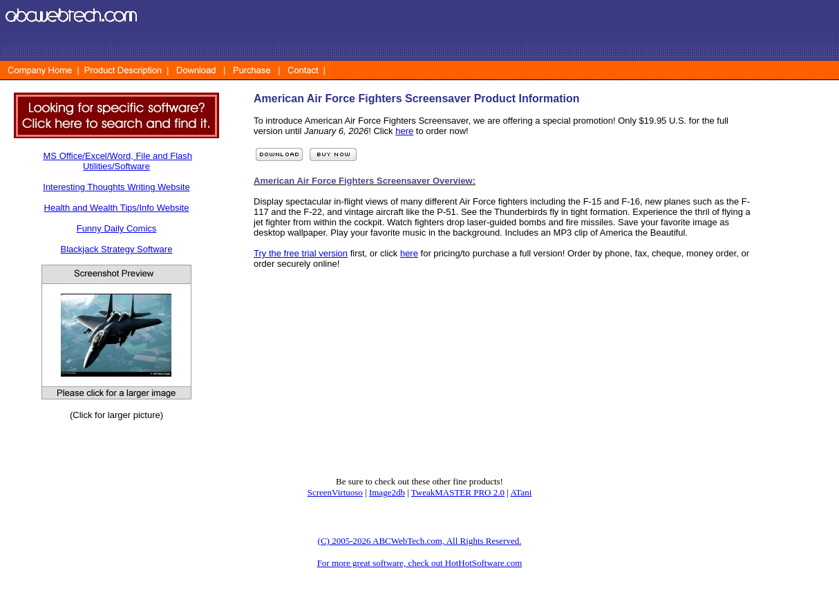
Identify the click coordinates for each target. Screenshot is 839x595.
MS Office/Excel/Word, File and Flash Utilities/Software (118, 161)
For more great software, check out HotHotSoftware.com (419, 563)
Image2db (387, 492)
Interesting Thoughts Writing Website (116, 187)
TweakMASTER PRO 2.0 (458, 492)
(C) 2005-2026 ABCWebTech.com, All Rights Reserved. (420, 541)
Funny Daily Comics (117, 228)
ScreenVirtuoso (335, 492)
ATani (520, 492)
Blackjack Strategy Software (117, 249)
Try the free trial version (301, 253)
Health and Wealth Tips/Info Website (116, 207)
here (404, 131)
